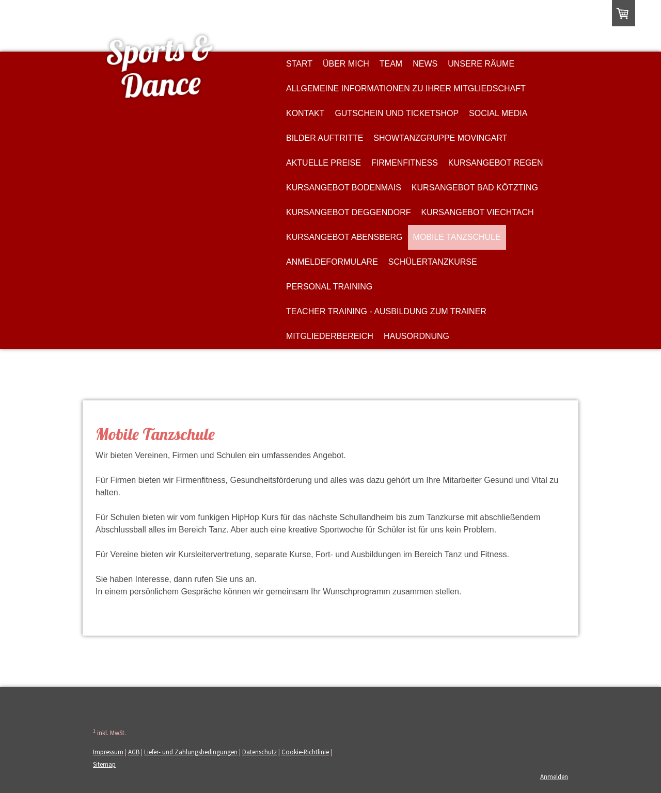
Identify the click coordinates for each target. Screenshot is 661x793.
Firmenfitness (404, 162)
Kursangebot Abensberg (344, 237)
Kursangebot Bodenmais (343, 187)
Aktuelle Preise (323, 162)
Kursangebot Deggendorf (348, 212)
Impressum (108, 752)
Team (391, 63)
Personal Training (329, 286)
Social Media (498, 113)
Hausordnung (416, 336)
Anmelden (554, 776)
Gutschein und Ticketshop (397, 113)
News (425, 63)
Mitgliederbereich (329, 336)
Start (299, 63)
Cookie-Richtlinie (305, 752)
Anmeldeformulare (332, 261)
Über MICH (346, 63)
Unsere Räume (481, 63)
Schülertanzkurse (432, 261)
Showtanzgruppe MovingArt (440, 138)
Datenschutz (259, 752)
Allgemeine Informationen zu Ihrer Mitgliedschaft (406, 88)
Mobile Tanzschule (457, 237)
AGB (133, 752)
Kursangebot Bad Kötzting (475, 187)
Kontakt (305, 113)
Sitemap (104, 764)
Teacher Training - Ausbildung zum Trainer (386, 311)
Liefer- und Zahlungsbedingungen (191, 752)
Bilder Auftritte (324, 138)
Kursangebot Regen (495, 162)
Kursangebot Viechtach (477, 212)
